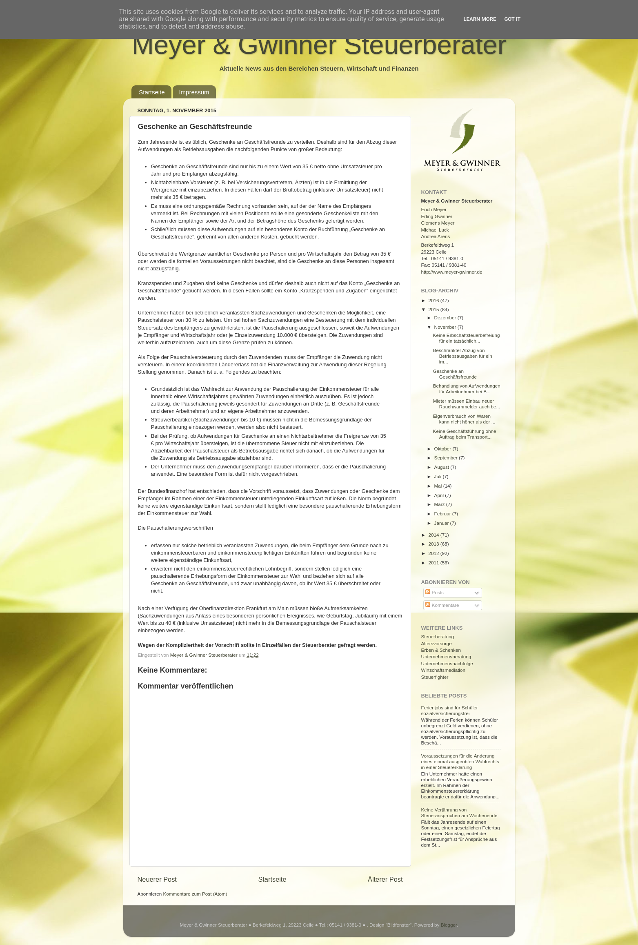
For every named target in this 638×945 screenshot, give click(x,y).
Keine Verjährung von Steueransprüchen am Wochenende (459, 812)
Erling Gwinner (437, 216)
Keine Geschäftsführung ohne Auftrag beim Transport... (464, 433)
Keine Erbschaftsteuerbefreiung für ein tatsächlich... (466, 337)
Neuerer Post (157, 879)
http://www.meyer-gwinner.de (451, 271)
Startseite (152, 92)
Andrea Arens (435, 236)
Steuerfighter (435, 677)
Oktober (443, 448)
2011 (434, 562)
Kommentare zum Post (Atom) (195, 893)
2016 (434, 300)
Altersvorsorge (436, 643)
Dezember (446, 317)
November (446, 327)
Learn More (480, 19)
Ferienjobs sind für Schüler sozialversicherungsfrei (449, 710)
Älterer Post (385, 879)
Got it (512, 19)
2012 (434, 553)
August (442, 467)
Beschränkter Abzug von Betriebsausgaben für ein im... (462, 356)
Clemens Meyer (438, 222)
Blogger (449, 924)
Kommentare (442, 605)
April (439, 495)
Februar (443, 513)
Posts (434, 592)
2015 (434, 309)
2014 (434, 534)
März (440, 504)
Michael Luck (435, 229)
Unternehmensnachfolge (447, 663)
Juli (438, 476)
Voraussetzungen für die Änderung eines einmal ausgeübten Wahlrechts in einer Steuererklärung (460, 761)
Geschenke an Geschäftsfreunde (455, 373)
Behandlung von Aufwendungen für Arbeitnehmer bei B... (466, 388)
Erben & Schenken (441, 650)
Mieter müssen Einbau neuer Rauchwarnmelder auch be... (466, 403)
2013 (434, 543)
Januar (442, 523)
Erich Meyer (434, 209)
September (446, 457)
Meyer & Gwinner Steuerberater (319, 45)
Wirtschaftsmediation (443, 670)
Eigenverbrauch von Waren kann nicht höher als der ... (464, 418)
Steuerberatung (437, 636)
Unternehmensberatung (446, 656)
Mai (438, 485)
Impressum (194, 92)
